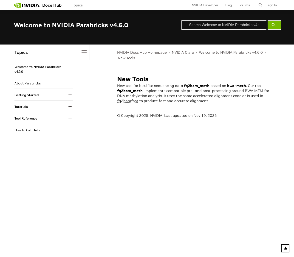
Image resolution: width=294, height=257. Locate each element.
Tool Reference (25, 118)
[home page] (27, 5)
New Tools (126, 58)
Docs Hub (52, 5)
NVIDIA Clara (183, 52)
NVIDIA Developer (205, 5)
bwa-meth (236, 85)
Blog (228, 5)
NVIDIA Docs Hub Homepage (142, 52)
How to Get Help (27, 130)
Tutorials (21, 107)
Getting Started (26, 95)
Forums (244, 5)
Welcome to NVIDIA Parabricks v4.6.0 (231, 52)
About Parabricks (27, 83)
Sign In (272, 5)
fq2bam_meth (196, 85)
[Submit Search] (274, 25)
